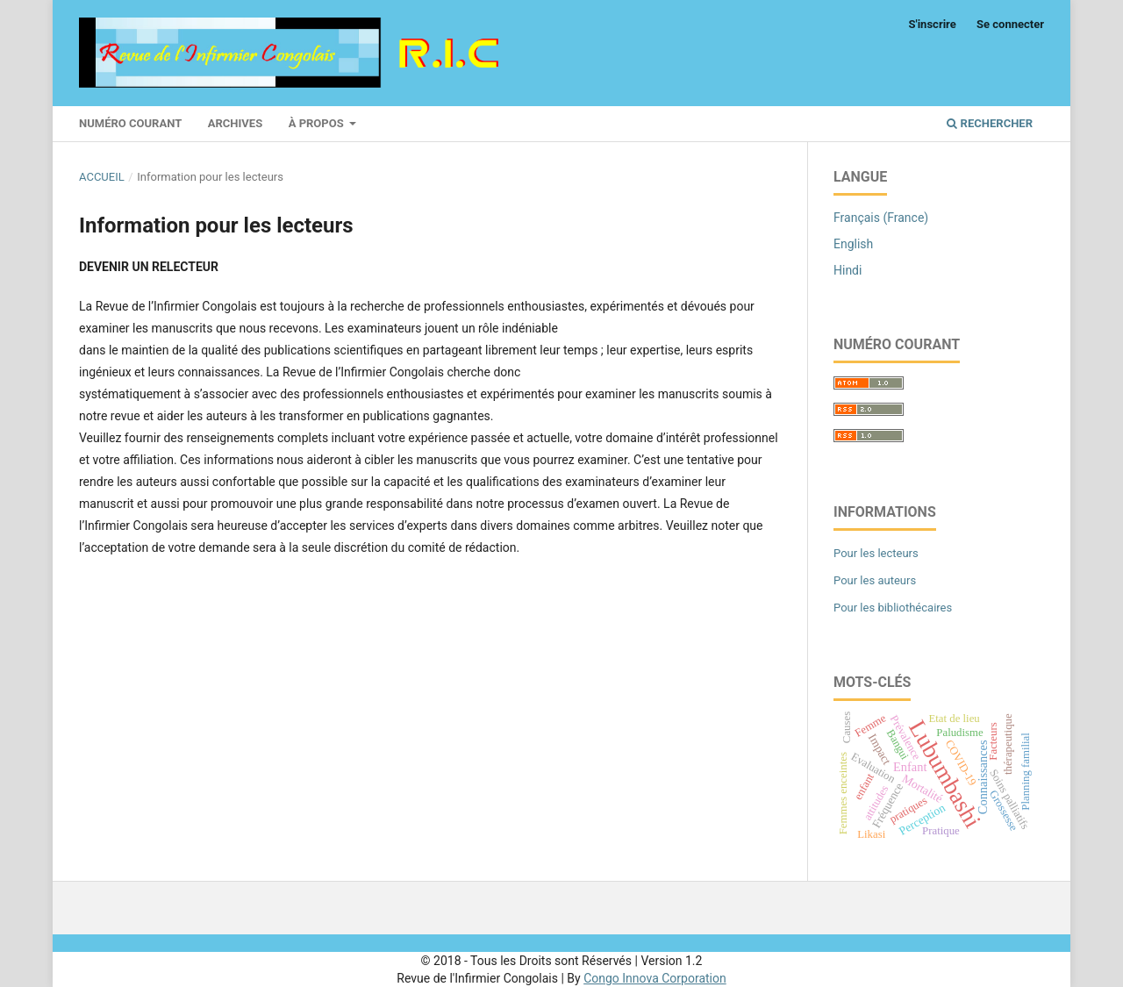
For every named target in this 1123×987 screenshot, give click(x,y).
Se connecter (1010, 24)
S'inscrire (932, 24)
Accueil (102, 176)
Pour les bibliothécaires (892, 607)
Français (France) (880, 218)
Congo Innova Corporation (654, 978)
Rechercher (990, 123)
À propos (318, 123)
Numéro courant (130, 123)
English (853, 244)
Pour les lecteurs (876, 553)
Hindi (847, 270)
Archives (235, 123)
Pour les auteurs (874, 580)
